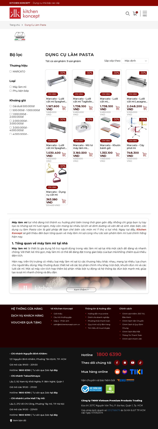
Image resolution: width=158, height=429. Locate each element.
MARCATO (17, 71)
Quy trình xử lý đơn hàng (99, 324)
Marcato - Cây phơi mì (135, 147)
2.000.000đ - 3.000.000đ (19, 122)
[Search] (128, 13)
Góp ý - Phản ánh (61, 321)
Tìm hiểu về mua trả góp (99, 328)
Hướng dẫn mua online (98, 314)
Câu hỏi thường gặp (63, 317)
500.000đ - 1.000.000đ (25, 110)
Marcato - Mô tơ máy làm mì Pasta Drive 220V (83, 149)
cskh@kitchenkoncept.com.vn (67, 324)
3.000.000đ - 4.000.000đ (19, 129)
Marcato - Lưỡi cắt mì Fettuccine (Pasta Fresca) (109, 103)
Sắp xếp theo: (112, 61)
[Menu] (143, 13)
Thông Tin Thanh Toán (132, 335)
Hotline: (20, 370)
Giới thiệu (58, 314)
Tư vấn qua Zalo (45, 370)
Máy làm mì (18, 87)
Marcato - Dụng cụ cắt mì (56, 193)
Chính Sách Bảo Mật (131, 331)
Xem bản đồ (18, 420)
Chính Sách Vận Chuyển (133, 321)
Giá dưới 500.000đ (22, 106)
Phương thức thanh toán (99, 321)
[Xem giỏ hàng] (135, 13)
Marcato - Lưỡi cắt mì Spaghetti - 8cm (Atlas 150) (56, 148)
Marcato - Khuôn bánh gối (110, 147)
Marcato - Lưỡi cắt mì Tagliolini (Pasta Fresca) (82, 101)
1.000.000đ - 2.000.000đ (18, 115)
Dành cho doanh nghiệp (98, 317)
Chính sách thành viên (132, 339)
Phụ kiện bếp (19, 91)
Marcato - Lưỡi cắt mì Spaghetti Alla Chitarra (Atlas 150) (56, 103)
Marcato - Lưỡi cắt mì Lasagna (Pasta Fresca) (136, 101)
